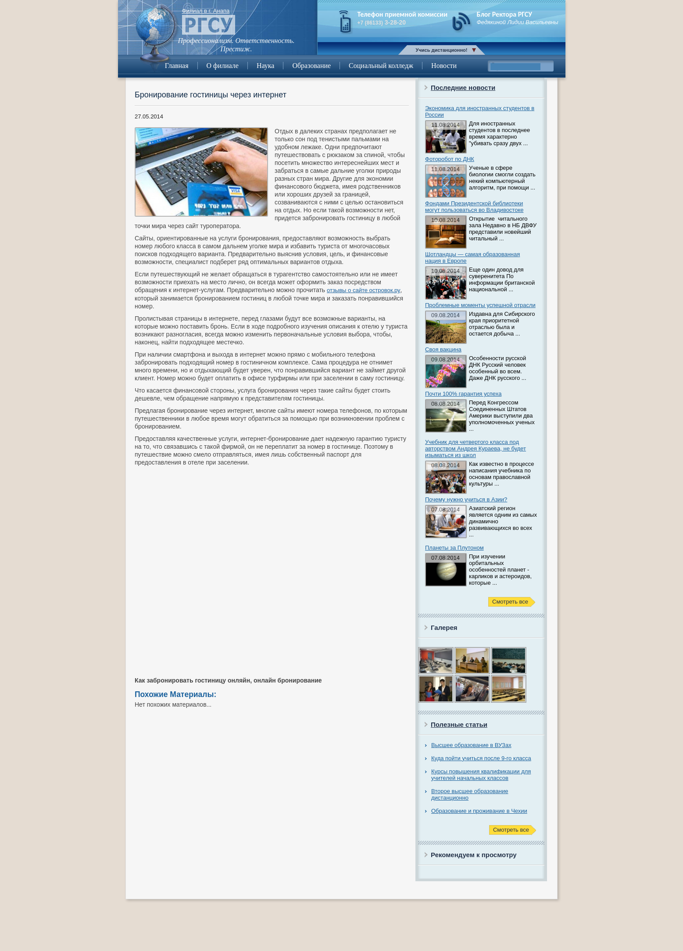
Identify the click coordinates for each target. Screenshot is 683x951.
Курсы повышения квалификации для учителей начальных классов (481, 774)
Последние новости (463, 87)
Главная (177, 65)
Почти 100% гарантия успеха (463, 393)
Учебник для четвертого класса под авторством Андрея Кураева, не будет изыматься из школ (475, 448)
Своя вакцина (443, 349)
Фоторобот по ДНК (449, 159)
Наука (265, 65)
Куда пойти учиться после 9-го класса (481, 758)
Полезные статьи (459, 724)
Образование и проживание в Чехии (479, 811)
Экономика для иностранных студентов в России (479, 111)
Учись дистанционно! (442, 50)
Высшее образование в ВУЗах (471, 745)
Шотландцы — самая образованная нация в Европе (472, 257)
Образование (311, 65)
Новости (444, 65)
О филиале (223, 65)
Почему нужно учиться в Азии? (466, 499)
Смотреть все (510, 601)
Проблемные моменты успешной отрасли (480, 305)
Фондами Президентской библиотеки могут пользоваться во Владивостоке (474, 206)
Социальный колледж (381, 65)
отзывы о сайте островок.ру (364, 290)
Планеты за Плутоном (454, 547)
